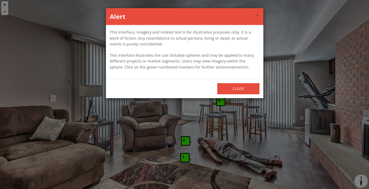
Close (238, 88)
